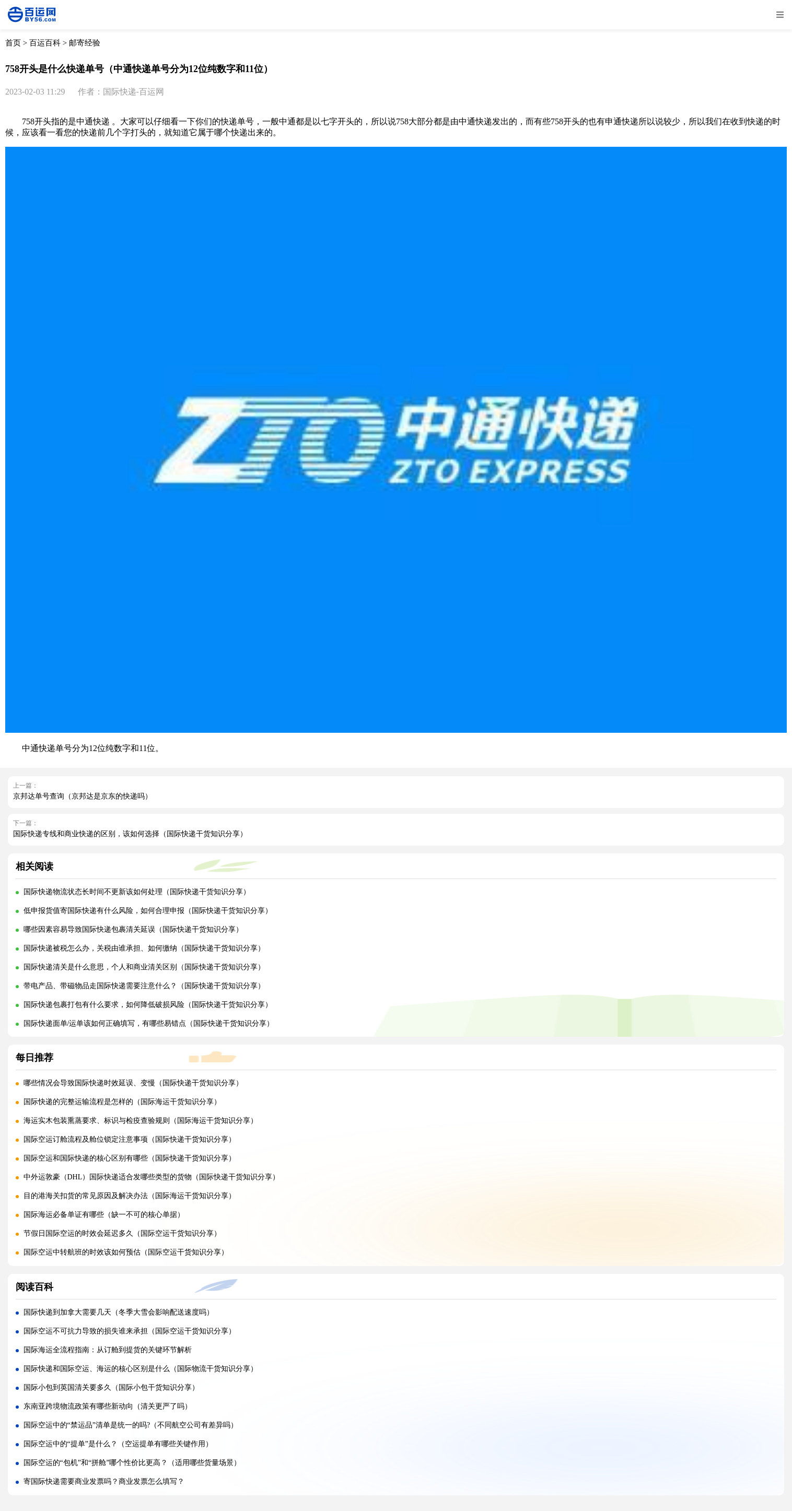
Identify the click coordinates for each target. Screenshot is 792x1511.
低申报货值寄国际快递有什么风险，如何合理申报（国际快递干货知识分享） (148, 911)
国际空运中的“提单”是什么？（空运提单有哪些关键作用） (118, 1444)
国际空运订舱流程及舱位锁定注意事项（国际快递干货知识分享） (130, 1139)
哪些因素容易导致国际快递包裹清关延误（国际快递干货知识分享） (133, 929)
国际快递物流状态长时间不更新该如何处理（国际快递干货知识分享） (137, 892)
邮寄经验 (84, 43)
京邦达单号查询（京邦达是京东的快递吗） (82, 796)
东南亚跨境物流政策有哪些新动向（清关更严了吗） (108, 1406)
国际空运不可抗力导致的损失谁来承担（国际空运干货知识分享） (130, 1331)
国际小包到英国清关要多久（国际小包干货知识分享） (111, 1387)
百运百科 (45, 43)
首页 (13, 43)
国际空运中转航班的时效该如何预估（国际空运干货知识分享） (126, 1252)
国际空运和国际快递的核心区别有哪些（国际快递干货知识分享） (130, 1158)
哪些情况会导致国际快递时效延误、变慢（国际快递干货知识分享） (133, 1083)
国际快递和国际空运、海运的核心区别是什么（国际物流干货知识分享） (141, 1369)
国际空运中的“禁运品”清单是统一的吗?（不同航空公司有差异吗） (131, 1425)
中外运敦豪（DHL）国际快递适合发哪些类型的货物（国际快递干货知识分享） (152, 1177)
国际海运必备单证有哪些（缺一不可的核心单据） (104, 1215)
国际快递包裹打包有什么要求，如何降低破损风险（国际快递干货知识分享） (148, 1005)
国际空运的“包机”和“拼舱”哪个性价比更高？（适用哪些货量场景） (132, 1463)
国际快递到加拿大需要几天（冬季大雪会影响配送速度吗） (119, 1312)
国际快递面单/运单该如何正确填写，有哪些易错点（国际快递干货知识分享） (149, 1023)
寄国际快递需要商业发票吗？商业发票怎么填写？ (104, 1481)
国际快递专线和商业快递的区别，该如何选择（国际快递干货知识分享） (130, 834)
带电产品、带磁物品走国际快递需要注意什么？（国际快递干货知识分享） (144, 986)
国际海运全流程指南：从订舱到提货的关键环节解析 (108, 1350)
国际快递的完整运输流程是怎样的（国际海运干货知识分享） (122, 1102)
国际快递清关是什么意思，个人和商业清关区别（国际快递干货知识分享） (144, 967)
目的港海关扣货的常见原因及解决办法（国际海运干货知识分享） (130, 1196)
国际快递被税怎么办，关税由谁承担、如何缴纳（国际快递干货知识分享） (144, 948)
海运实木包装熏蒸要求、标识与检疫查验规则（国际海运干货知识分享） (141, 1121)
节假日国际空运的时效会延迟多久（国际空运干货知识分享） (122, 1233)
